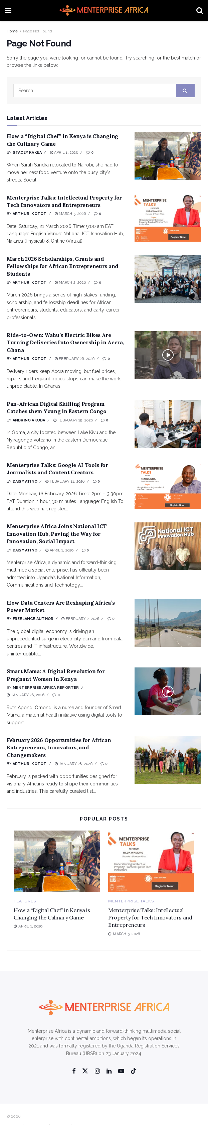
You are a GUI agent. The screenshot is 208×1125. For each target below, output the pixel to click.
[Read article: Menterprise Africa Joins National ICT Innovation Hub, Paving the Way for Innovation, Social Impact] (168, 546)
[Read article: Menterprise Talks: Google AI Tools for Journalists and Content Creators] (168, 485)
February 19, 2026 (73, 420)
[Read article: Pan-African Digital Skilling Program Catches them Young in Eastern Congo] (168, 424)
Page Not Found (37, 31)
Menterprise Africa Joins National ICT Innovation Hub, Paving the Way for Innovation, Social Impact (57, 533)
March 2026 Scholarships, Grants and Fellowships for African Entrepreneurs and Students (62, 266)
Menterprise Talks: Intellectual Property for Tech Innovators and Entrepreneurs (150, 917)
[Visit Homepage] (103, 10)
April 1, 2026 (64, 152)
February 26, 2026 (74, 359)
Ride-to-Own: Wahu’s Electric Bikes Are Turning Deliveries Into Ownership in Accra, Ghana (65, 342)
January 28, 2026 (25, 695)
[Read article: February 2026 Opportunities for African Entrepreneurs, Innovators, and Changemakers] (168, 760)
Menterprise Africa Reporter (46, 687)
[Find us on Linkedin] (109, 1071)
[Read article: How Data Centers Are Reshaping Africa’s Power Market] (168, 623)
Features (25, 901)
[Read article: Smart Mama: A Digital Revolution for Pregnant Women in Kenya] (168, 691)
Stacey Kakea (27, 152)
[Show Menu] (8, 10)
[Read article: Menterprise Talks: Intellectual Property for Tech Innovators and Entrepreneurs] (168, 218)
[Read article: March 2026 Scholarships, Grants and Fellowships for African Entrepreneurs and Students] (168, 279)
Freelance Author (33, 619)
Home (12, 31)
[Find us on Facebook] (73, 1071)
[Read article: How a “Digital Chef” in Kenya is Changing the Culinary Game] (168, 156)
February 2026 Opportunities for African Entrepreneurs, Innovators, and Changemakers (59, 747)
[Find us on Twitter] (85, 1071)
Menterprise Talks (131, 901)
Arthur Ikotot (30, 214)
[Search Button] (199, 10)
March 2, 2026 (70, 282)
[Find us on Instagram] (97, 1071)
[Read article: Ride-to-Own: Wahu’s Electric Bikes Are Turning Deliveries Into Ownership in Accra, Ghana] (168, 355)
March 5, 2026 (70, 214)
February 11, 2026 (64, 481)
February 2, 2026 (80, 619)
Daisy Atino (25, 481)
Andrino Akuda (29, 420)
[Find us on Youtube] (121, 1071)
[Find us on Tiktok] (133, 1071)
